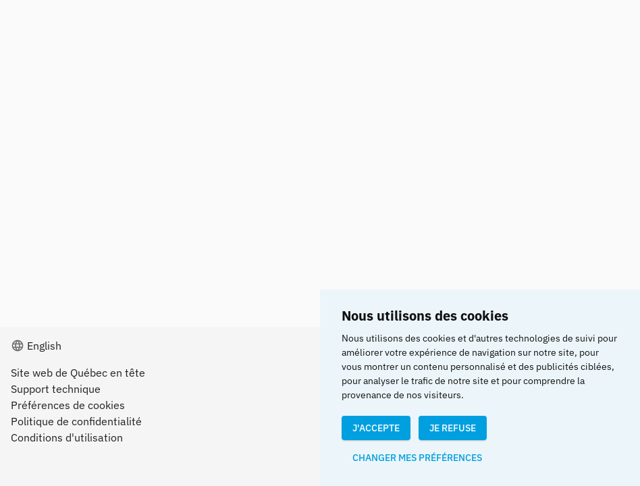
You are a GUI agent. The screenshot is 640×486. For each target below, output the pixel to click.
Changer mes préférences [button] (417, 458)
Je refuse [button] (452, 428)
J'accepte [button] (376, 428)
